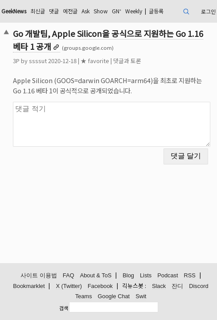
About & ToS (95, 275)
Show (101, 11)
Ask (86, 11)
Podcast (167, 275)
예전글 (70, 11)
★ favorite (95, 60)
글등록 (156, 11)
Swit (140, 296)
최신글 (37, 11)
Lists (145, 275)
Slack (159, 286)
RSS (189, 275)
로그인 (208, 11)
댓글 (54, 11)
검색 (63, 308)
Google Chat (114, 296)
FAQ (68, 275)
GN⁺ (116, 11)
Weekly (133, 11)
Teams (83, 296)
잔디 (177, 286)
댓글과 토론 (127, 60)
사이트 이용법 (38, 275)
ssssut (38, 60)
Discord (198, 286)
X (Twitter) (69, 286)
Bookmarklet (29, 286)
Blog (128, 275)
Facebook (100, 286)
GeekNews (13, 11)
